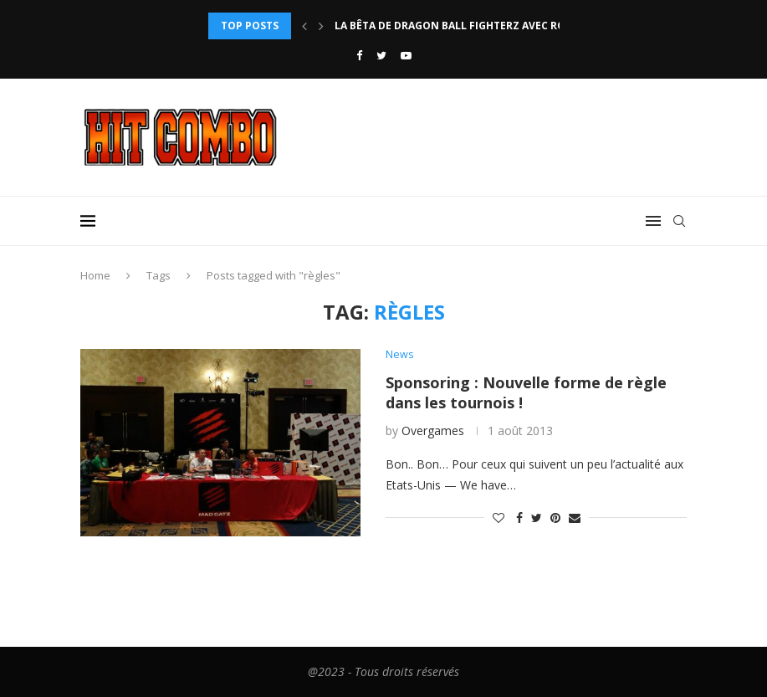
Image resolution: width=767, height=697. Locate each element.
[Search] (679, 221)
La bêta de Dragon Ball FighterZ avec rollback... (474, 25)
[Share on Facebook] (519, 517)
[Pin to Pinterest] (555, 517)
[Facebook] (359, 55)
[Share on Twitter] (536, 517)
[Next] (321, 26)
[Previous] (304, 26)
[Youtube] (406, 55)
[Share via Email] (574, 517)
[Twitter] (381, 55)
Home (95, 275)
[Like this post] (498, 517)
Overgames (432, 431)
